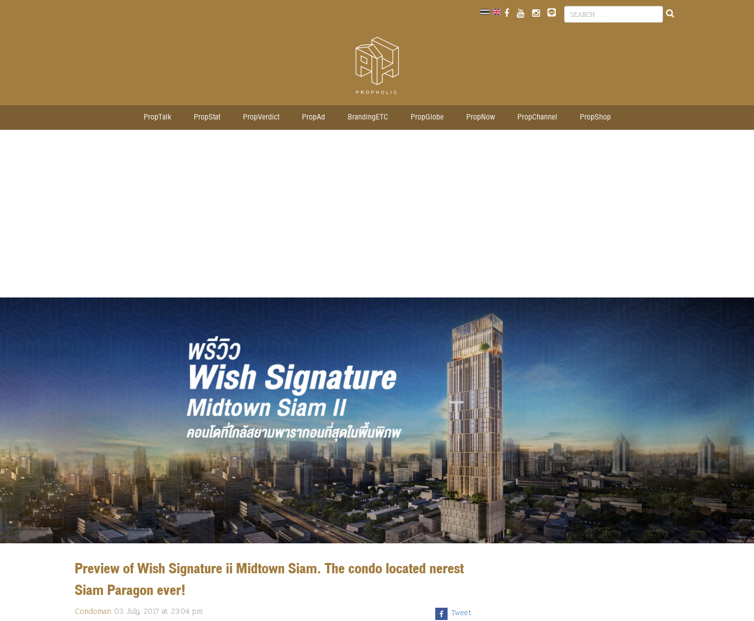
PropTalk (157, 117)
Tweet (462, 613)
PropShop (595, 117)
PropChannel (537, 117)
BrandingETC (368, 117)
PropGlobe (427, 117)
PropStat (207, 117)
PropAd (313, 117)
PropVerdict (261, 117)
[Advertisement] (377, 219)
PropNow (480, 117)
